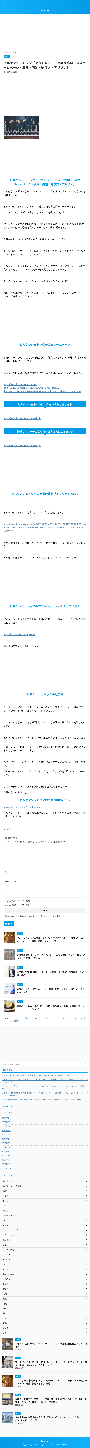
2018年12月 (7, 1168)
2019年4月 (6, 1156)
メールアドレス (11, 882)
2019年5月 (6, 1152)
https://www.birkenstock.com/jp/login (22, 418)
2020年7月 (6, 1126)
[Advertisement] (47, 32)
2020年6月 (6, 1131)
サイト (7, 891)
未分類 (8, 829)
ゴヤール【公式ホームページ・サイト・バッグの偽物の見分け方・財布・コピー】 (36, 1075)
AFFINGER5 (63, 1445)
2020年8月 (6, 1122)
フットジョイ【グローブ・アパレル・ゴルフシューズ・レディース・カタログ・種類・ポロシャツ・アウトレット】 (45, 1081)
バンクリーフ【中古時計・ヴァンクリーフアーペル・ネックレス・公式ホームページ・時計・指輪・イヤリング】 (45, 1087)
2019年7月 (6, 1143)
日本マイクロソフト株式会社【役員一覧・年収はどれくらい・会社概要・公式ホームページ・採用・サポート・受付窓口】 (45, 1094)
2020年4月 (6, 1139)
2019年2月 (6, 1160)
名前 (7, 872)
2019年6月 (6, 1147)
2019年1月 (6, 1164)
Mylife (45, 10)
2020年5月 (6, 1135)
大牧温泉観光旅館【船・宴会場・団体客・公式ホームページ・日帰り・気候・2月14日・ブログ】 (43, 1100)
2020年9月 (6, 1118)
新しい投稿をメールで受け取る (18, 905)
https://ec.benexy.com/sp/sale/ (19, 634)
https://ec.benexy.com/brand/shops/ (22, 807)
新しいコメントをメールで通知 (18, 901)
